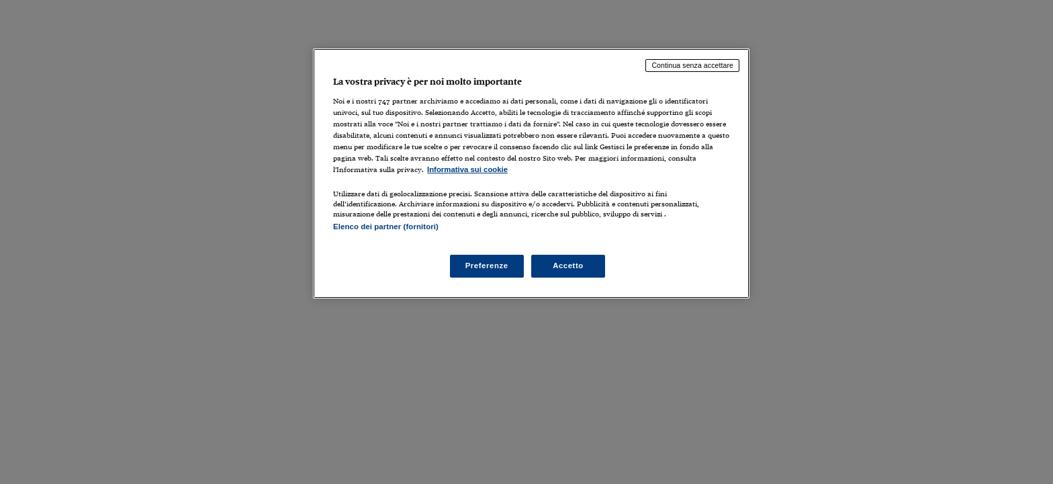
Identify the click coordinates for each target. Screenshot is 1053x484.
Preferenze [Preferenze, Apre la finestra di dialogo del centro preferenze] (486, 265)
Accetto (568, 265)
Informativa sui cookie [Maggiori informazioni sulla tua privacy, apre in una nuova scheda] (467, 169)
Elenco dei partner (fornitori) (386, 227)
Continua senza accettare (692, 65)
